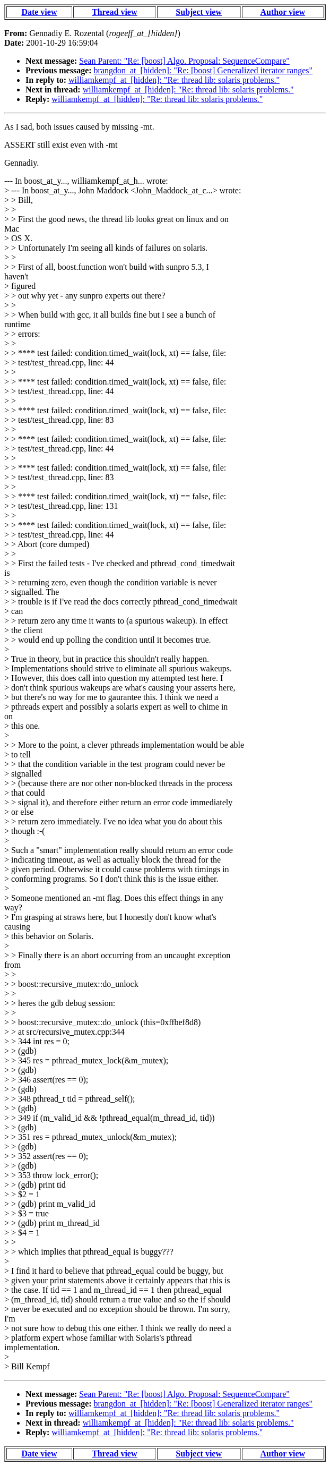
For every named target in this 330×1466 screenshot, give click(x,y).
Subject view (199, 11)
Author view (283, 11)
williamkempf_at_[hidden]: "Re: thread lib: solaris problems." (174, 79)
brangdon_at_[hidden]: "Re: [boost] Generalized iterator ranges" (203, 70)
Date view (39, 11)
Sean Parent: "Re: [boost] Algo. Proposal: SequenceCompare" (184, 60)
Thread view (114, 11)
